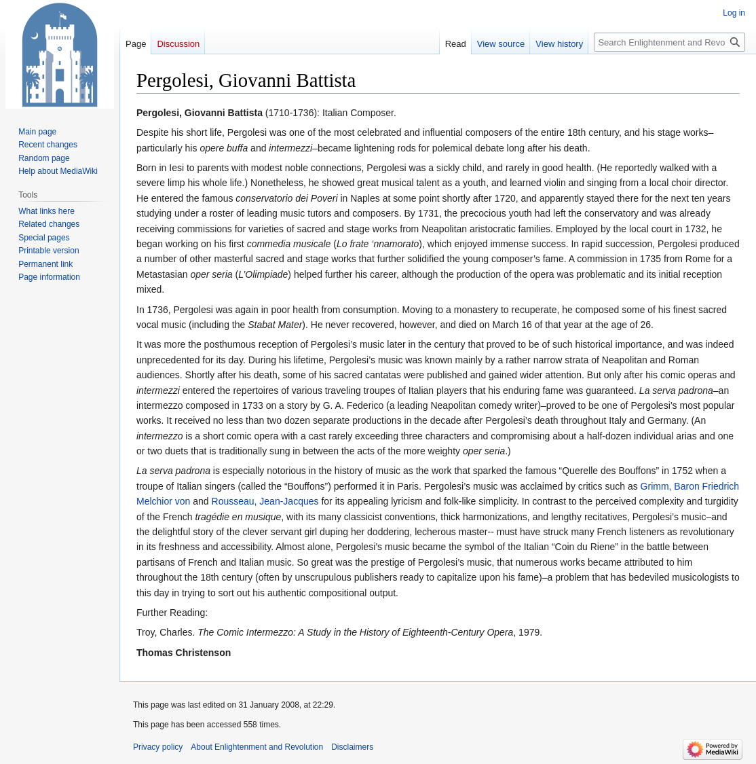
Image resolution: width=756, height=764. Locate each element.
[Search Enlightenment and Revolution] (669, 42)
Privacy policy (158, 747)
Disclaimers (352, 747)
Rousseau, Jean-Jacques (265, 501)
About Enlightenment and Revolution (257, 747)
